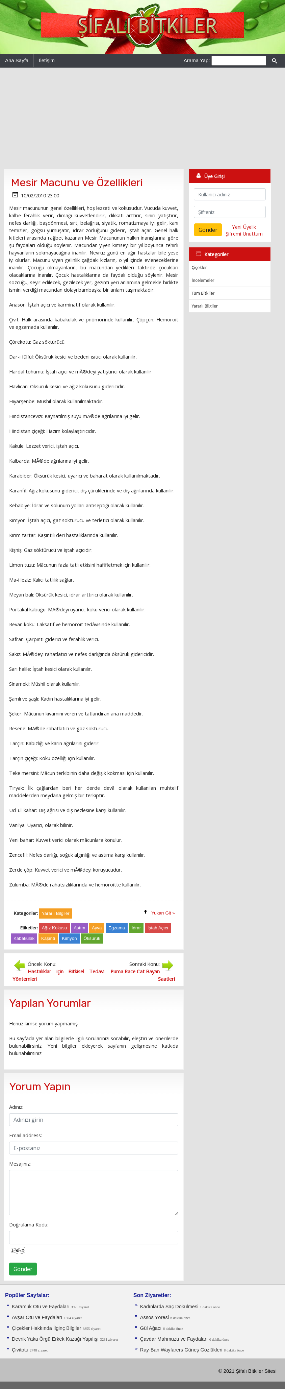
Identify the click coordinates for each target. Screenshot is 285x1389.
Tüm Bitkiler (203, 293)
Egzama (116, 927)
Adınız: (16, 1106)
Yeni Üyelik (244, 226)
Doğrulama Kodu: (28, 1224)
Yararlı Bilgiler (205, 306)
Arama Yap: (197, 60)
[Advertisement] (142, 118)
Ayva (97, 927)
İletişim (47, 60)
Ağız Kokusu (54, 927)
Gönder (23, 1269)
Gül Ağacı (151, 1328)
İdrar (136, 927)
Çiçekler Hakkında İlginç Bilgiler (46, 1328)
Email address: (25, 1135)
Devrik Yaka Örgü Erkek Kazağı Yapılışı (55, 1339)
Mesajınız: (20, 1163)
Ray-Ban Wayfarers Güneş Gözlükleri (181, 1350)
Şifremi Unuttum (244, 233)
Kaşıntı (48, 938)
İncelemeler (203, 280)
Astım (79, 927)
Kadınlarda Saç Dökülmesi (169, 1306)
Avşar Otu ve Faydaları (37, 1317)
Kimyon (69, 938)
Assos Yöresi (154, 1317)
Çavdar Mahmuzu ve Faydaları (174, 1339)
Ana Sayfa (16, 60)
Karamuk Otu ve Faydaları (41, 1306)
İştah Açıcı (158, 927)
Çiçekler (199, 267)
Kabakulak (24, 938)
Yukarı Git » (163, 913)
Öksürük (91, 938)
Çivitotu (20, 1350)
